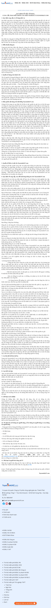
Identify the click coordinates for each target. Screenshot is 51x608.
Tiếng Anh (9, 590)
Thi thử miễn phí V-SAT (10, 580)
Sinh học (6, 597)
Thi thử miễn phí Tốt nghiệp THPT (13, 582)
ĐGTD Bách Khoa (8, 535)
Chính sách (6, 512)
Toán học (8, 585)
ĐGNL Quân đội (7, 547)
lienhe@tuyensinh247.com (10, 456)
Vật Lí (7, 592)
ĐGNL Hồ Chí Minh (8, 533)
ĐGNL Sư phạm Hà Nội (9, 542)
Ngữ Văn (8, 587)
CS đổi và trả (6, 517)
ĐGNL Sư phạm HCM (9, 544)
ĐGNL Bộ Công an (8, 539)
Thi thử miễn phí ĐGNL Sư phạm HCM (15, 575)
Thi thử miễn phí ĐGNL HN (11, 562)
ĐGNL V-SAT (6, 549)
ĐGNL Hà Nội (7, 530)
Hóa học (6, 595)
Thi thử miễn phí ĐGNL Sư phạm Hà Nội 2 (16, 577)
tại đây (30, 464)
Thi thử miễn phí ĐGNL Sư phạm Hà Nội (15, 572)
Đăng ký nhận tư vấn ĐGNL (24, 603)
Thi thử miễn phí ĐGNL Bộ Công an (14, 570)
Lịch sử (6, 600)
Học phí (5, 510)
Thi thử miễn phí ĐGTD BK (11, 567)
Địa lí (5, 602)
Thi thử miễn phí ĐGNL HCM (12, 565)
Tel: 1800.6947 (7, 498)
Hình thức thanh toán (9, 515)
